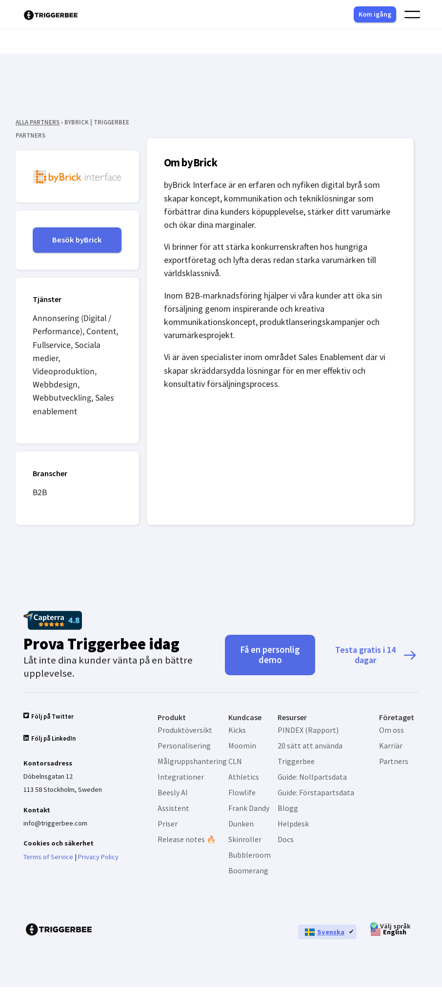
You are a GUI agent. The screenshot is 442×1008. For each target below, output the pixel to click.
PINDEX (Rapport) (308, 731)
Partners (393, 762)
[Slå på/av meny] (412, 15)
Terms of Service (48, 861)
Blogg (288, 809)
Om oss (391, 731)
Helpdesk (293, 825)
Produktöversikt (185, 731)
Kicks (237, 731)
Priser (168, 825)
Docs (286, 841)
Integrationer (181, 778)
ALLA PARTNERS (38, 122)
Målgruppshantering (192, 762)
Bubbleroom (249, 856)
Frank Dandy (248, 809)
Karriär (390, 747)
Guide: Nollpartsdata (312, 778)
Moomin (242, 747)
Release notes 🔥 (187, 841)
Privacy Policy (98, 861)
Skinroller (244, 841)
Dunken (241, 825)
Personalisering (184, 747)
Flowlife (242, 794)
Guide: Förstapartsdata (316, 794)
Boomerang (248, 872)
